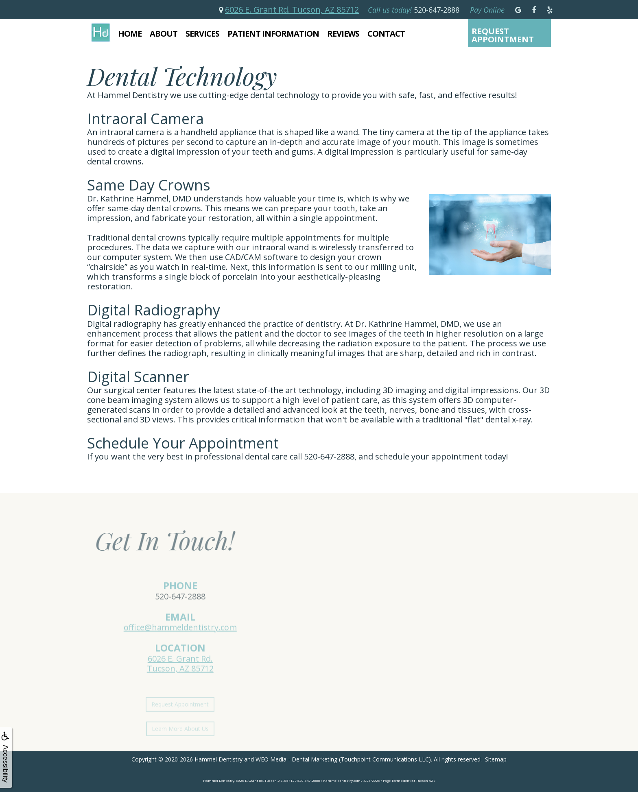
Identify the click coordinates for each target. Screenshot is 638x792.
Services (202, 33)
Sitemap (496, 759)
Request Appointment (503, 35)
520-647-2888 (180, 606)
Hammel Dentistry (218, 759)
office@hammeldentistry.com (180, 637)
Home (130, 33)
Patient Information (273, 33)
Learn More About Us (180, 738)
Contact (386, 33)
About (163, 33)
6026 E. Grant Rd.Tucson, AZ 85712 (180, 673)
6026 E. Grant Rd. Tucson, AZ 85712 (292, 9)
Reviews (343, 33)
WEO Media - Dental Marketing (296, 759)
